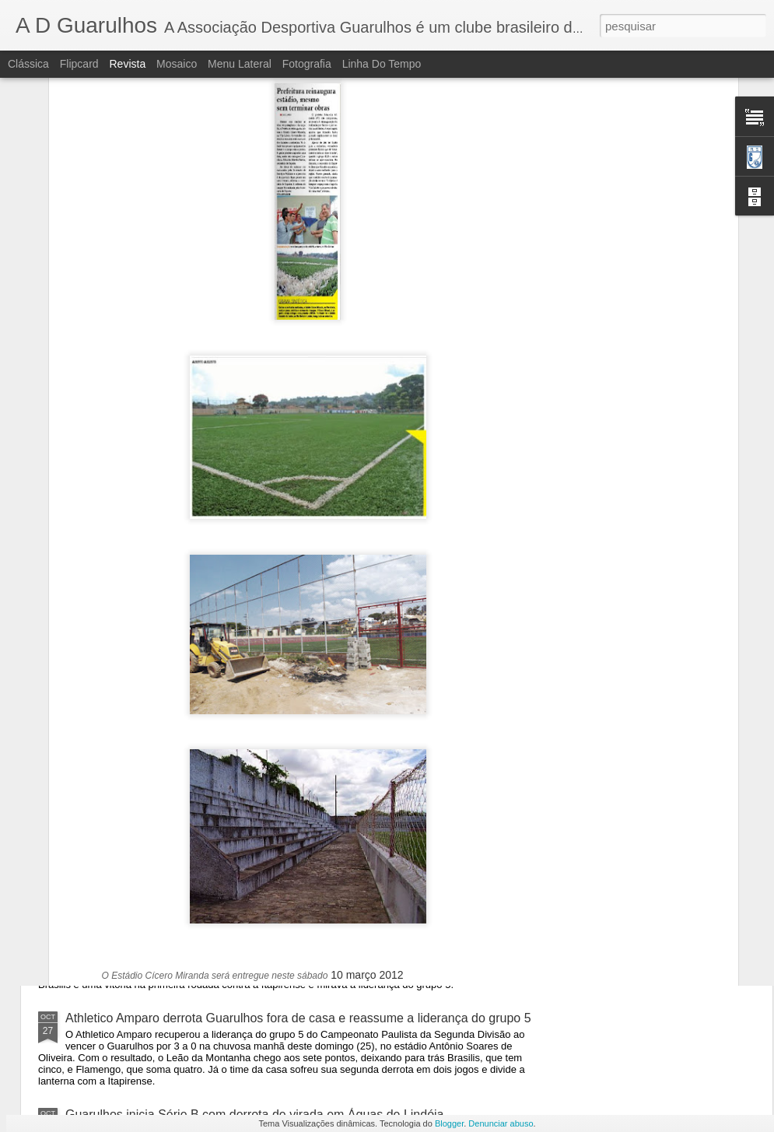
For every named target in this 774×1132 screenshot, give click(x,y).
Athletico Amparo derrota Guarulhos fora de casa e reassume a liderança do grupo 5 (298, 1018)
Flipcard (79, 64)
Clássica (28, 64)
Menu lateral (239, 64)
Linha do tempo (382, 64)
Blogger (449, 1123)
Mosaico (176, 64)
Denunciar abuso (500, 1123)
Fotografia (306, 64)
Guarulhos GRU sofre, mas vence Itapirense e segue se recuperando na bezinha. (290, 834)
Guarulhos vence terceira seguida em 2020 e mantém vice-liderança (254, 738)
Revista (127, 64)
